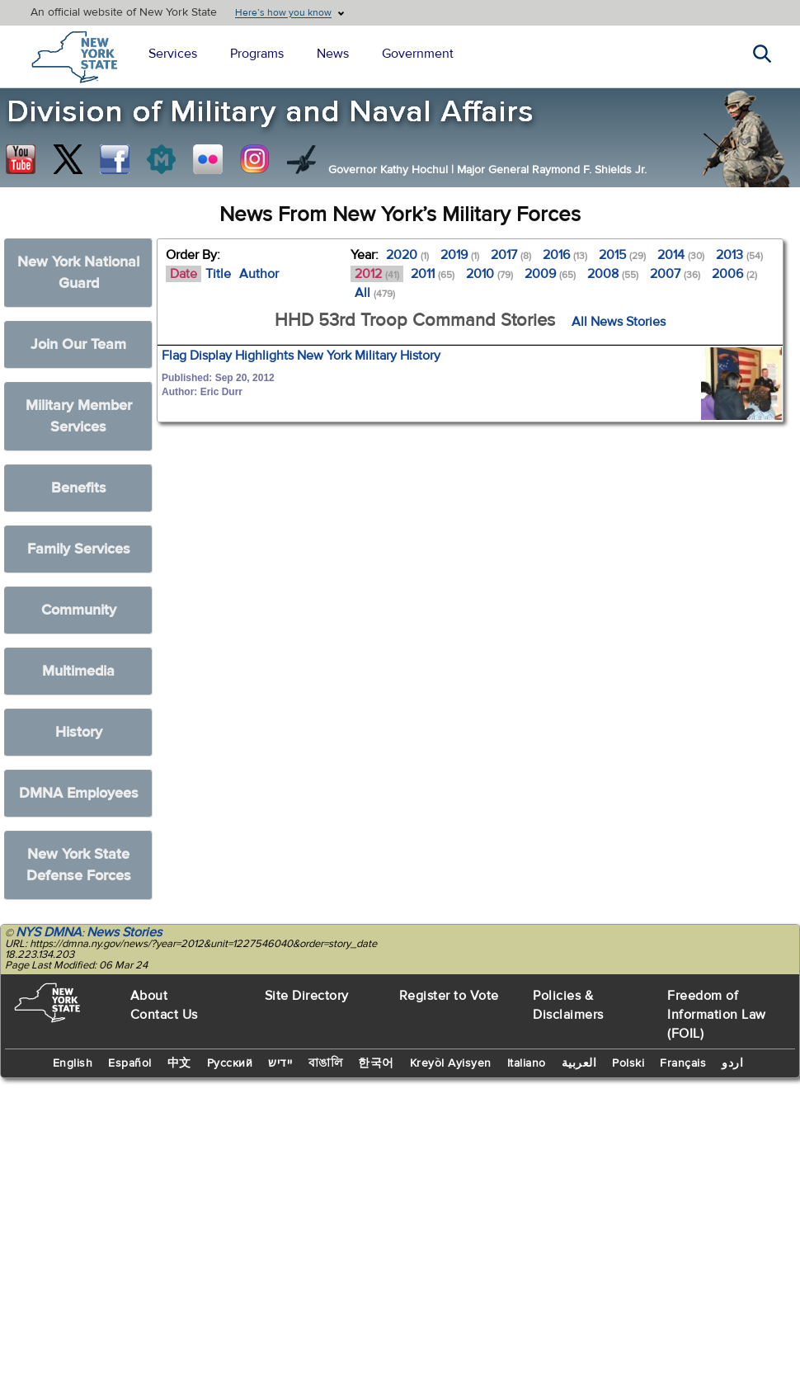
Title (218, 274)
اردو (732, 1063)
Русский (230, 1063)
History (78, 732)
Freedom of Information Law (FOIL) (716, 1014)
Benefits (78, 487)
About (149, 995)
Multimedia (78, 671)
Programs (257, 53)
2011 (432, 274)
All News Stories (619, 321)
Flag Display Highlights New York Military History (301, 355)
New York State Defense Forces (78, 865)
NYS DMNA (49, 932)
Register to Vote (449, 995)
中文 (179, 1063)
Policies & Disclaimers (568, 1005)
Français (683, 1063)
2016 (565, 255)
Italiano (526, 1063)
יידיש (280, 1063)
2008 (612, 274)
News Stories (124, 932)
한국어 (376, 1063)
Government (418, 53)
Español (130, 1063)
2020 (407, 255)
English (73, 1063)
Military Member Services (79, 416)
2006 (734, 274)
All (375, 293)
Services (172, 53)
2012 (377, 274)
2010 (489, 274)
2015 (622, 255)
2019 (459, 255)
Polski (628, 1063)
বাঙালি (325, 1063)
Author (259, 274)
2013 (739, 255)
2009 (550, 274)
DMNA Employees (79, 793)
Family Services (78, 549)
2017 (511, 255)
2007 (675, 274)
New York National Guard (78, 272)
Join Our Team (78, 344)
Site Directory (307, 995)
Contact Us (164, 1014)
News (333, 53)
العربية (579, 1063)
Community (78, 610)
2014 (680, 255)
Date (183, 274)
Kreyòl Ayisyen (451, 1063)
